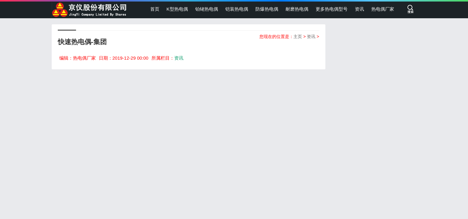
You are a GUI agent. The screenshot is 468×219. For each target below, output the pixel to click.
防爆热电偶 (266, 9)
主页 (297, 36)
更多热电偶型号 (332, 9)
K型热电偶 (177, 9)
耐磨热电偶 (297, 9)
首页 (154, 9)
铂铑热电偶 (206, 9)
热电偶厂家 (382, 9)
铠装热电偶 (236, 9)
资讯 (359, 9)
